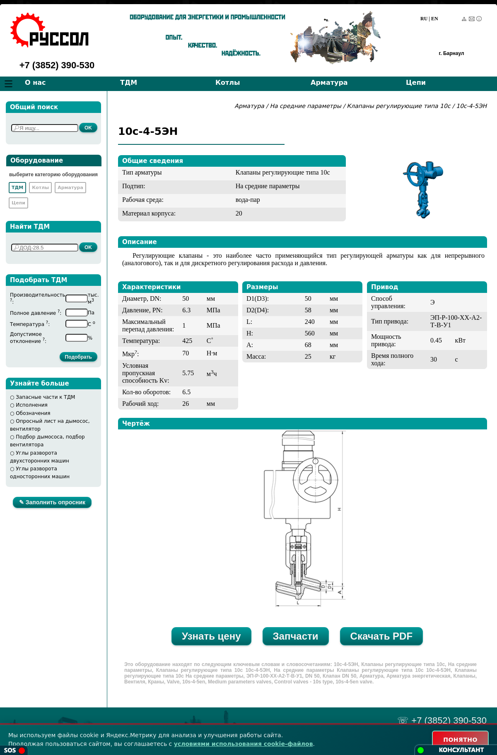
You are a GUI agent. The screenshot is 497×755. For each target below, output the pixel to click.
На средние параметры (306, 106)
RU (423, 19)
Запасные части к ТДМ (45, 397)
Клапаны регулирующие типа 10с (398, 106)
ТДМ (128, 82)
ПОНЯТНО (460, 739)
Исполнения (32, 405)
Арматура (329, 82)
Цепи (416, 82)
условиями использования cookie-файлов (243, 744)
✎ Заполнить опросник (52, 502)
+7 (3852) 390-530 (57, 65)
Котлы (227, 82)
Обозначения (33, 413)
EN (434, 19)
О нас (35, 82)
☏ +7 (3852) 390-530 (442, 720)
